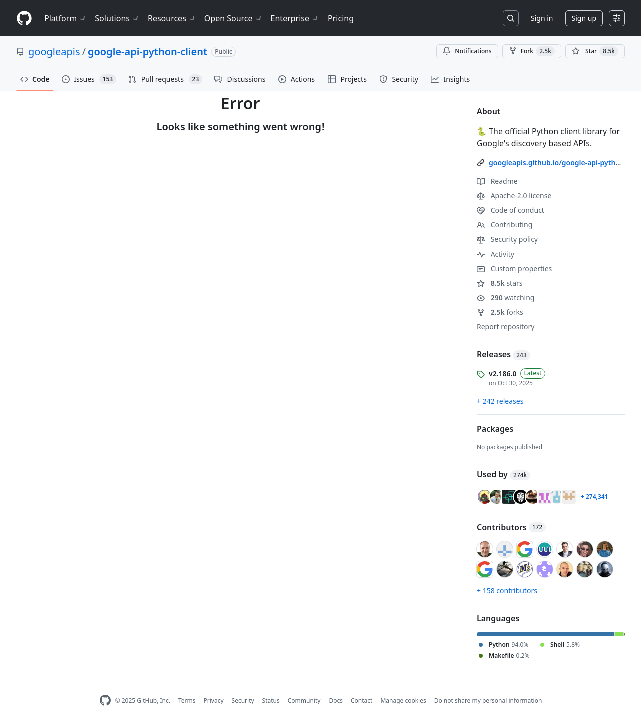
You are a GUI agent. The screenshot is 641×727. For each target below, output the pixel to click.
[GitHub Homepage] (105, 700)
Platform (65, 18)
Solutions (117, 18)
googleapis (54, 51)
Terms (187, 700)
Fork (532, 51)
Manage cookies (403, 700)
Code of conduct (510, 210)
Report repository (505, 326)
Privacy (214, 700)
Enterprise (295, 18)
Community (304, 700)
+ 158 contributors (507, 590)
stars (500, 283)
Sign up (584, 18)
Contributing (504, 224)
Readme (497, 181)
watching (505, 297)
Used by (503, 474)
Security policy (507, 239)
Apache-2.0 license (514, 195)
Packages (495, 428)
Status (271, 700)
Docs (336, 700)
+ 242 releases (500, 401)
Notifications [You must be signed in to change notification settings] (467, 51)
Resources (172, 18)
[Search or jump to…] (510, 18)
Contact (361, 700)
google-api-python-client (147, 51)
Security (243, 700)
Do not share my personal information (488, 700)
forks (500, 312)
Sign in (542, 18)
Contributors (511, 527)
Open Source (233, 18)
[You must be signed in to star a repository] (595, 51)
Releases (503, 354)
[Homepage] (24, 18)
